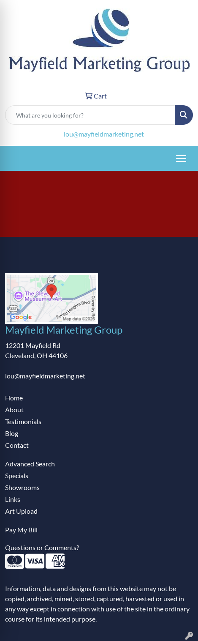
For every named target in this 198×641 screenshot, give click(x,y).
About (14, 409)
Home (14, 398)
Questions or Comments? (42, 547)
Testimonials (23, 421)
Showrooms (22, 487)
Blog (11, 433)
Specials (16, 475)
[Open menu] (181, 158)
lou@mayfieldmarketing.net (104, 134)
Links (12, 499)
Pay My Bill (21, 530)
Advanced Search (30, 464)
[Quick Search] (90, 115)
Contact (17, 445)
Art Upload (21, 511)
